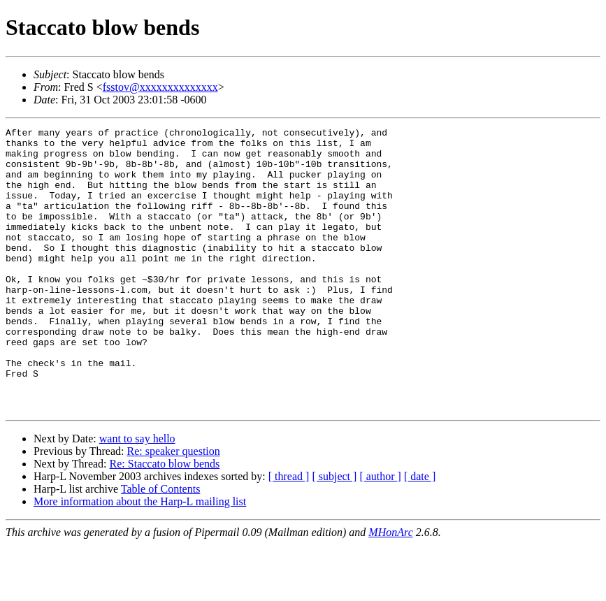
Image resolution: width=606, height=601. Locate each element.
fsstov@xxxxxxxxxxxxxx (160, 87)
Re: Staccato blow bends (165, 520)
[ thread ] (289, 533)
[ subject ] (334, 533)
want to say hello (137, 495)
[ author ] (380, 533)
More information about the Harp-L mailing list (140, 558)
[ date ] (419, 533)
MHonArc (390, 589)
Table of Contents (161, 545)
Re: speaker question (173, 508)
